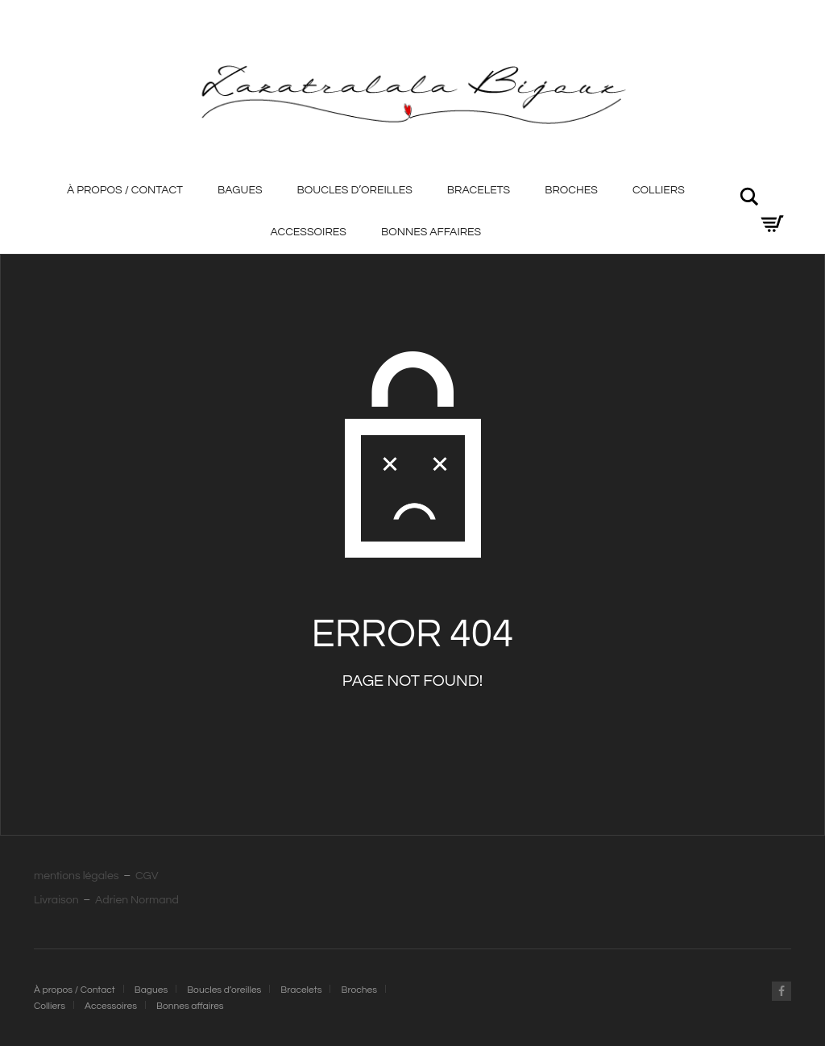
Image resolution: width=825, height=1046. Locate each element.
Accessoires (308, 232)
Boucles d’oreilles (354, 190)
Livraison (56, 900)
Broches (571, 190)
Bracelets (478, 190)
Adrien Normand (137, 900)
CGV (147, 876)
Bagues (240, 190)
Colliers (658, 190)
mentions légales (76, 876)
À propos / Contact (125, 190)
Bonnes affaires (431, 232)
